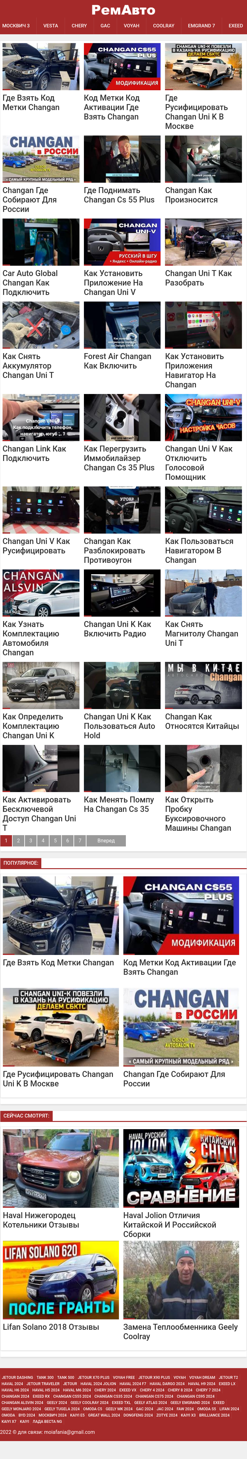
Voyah (135, 26)
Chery (81, 26)
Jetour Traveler (43, 1402)
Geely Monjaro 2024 (21, 1427)
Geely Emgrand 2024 (190, 1420)
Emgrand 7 (207, 26)
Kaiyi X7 (9, 1439)
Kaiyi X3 (188, 1433)
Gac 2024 (144, 1427)
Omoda (8, 1433)
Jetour (70, 1402)
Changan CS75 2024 (154, 1414)
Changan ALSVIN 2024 (22, 1420)
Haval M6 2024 (77, 1408)
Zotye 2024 (167, 1433)
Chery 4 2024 (152, 1408)
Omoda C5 (92, 1427)
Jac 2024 (165, 1427)
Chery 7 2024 (208, 1408)
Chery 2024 (105, 1408)
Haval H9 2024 (201, 1402)
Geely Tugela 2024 (62, 1427)
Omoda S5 (206, 1427)
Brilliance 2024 (214, 1433)
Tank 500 (65, 1395)
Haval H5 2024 (45, 1408)
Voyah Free (124, 1395)
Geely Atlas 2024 (150, 1420)
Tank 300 (45, 1395)
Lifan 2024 (229, 1427)
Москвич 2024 (52, 1433)
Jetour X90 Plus (154, 1395)
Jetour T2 (228, 1395)
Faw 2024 (185, 1427)
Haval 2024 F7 (133, 1402)
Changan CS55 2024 (72, 1414)
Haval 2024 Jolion (98, 1402)
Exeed (219, 1420)
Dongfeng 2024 (138, 1433)
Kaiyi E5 (77, 1433)
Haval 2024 (12, 1402)
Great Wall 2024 (104, 1433)
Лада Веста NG (47, 1439)
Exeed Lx (227, 1402)
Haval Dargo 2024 (167, 1402)
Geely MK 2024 (119, 1427)
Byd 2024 (27, 1433)
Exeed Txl (121, 1420)
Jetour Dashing (17, 1395)
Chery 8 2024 (180, 1408)
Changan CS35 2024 (113, 1414)
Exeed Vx (127, 1408)
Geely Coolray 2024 (90, 1420)
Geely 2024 (57, 1420)
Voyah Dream (202, 1395)
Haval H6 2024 (15, 1408)
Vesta (51, 26)
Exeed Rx (41, 1414)
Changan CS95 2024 (196, 1414)
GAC (108, 26)
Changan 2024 (15, 1414)
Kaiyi (24, 1439)
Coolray (168, 26)
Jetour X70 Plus (93, 1395)
